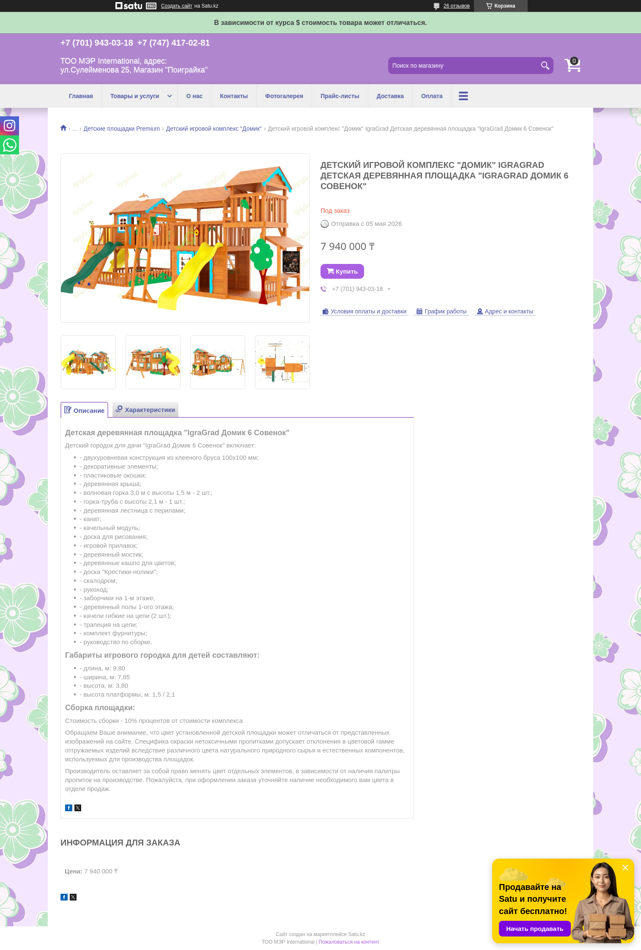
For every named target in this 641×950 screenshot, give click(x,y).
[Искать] (545, 65)
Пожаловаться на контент (349, 942)
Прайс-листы (339, 96)
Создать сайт (176, 6)
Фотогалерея (284, 96)
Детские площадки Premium (122, 128)
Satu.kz (356, 934)
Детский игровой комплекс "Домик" (214, 128)
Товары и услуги (134, 96)
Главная (81, 96)
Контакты (234, 96)
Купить (347, 271)
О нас (194, 96)
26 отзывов (457, 6)
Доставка (390, 96)
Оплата (432, 96)
